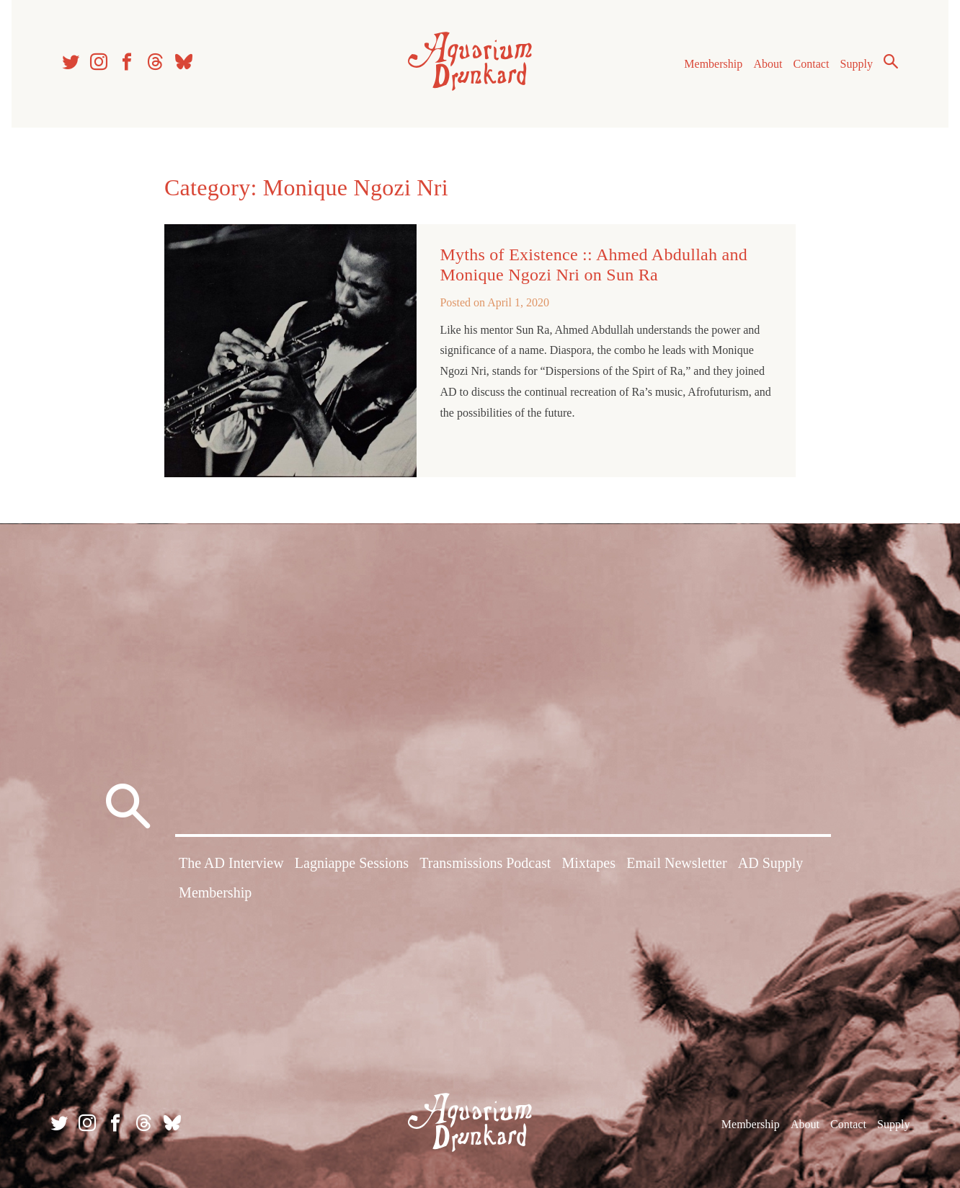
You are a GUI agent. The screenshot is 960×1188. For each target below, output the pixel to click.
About (767, 64)
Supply (856, 64)
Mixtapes (588, 863)
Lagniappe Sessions (352, 863)
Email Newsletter (676, 863)
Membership (713, 64)
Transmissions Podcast (485, 863)
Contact (812, 64)
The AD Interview (231, 863)
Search (891, 61)
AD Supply (771, 863)
